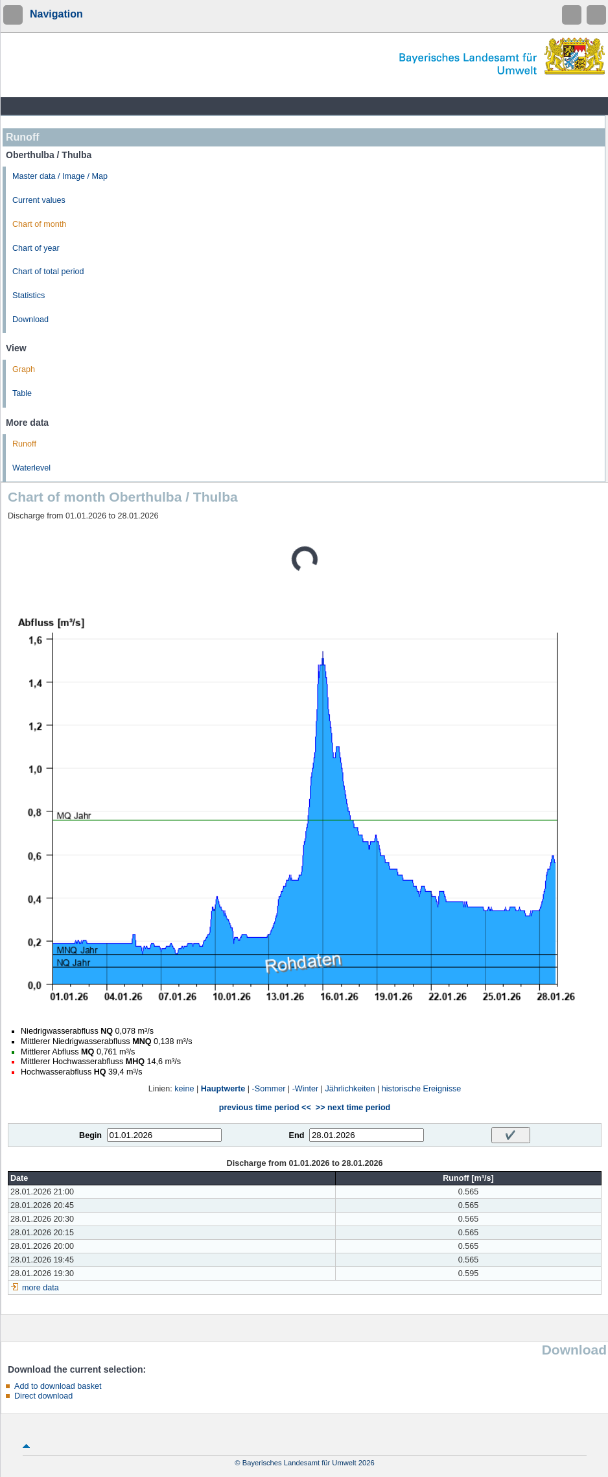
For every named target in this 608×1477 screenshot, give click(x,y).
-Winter (305, 1088)
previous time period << (265, 1107)
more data (40, 1287)
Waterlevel (31, 467)
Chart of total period (48, 271)
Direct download (43, 1396)
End (297, 1135)
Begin (90, 1135)
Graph (23, 369)
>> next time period (353, 1107)
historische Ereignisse (422, 1088)
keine (184, 1088)
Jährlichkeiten (350, 1088)
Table (22, 393)
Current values (38, 200)
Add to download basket (57, 1386)
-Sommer (269, 1088)
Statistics (28, 295)
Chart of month (39, 224)
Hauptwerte (223, 1088)
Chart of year (36, 248)
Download (30, 319)
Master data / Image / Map (60, 176)
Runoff (24, 443)
